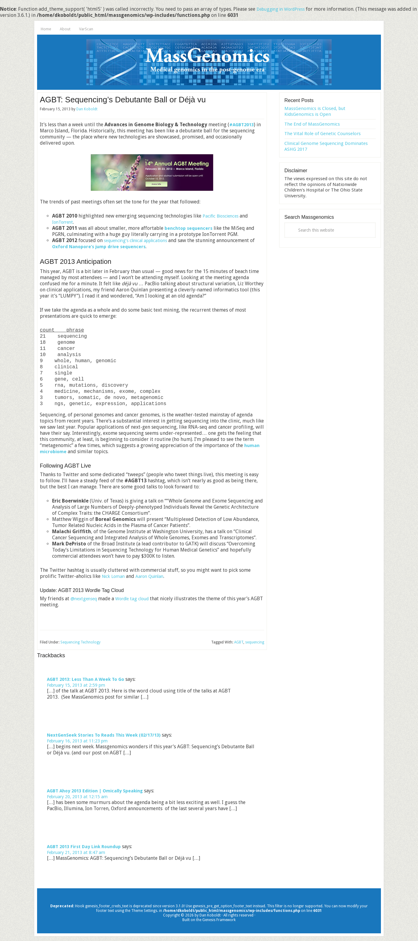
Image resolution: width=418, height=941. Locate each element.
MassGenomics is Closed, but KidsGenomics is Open (314, 111)
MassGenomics (209, 62)
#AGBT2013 (243, 124)
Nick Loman (114, 576)
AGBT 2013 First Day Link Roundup (87, 848)
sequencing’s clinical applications (140, 240)
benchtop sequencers (190, 228)
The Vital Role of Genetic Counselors (322, 133)
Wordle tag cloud (137, 598)
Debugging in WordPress (284, 9)
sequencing (254, 642)
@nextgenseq (85, 598)
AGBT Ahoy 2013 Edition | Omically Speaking (100, 792)
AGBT (238, 642)
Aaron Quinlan (154, 576)
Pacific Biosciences (223, 216)
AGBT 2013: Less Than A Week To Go (89, 679)
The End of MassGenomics (312, 124)
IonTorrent (64, 222)
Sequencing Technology (80, 642)
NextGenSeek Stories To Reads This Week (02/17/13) (109, 735)
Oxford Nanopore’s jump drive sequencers (108, 246)
